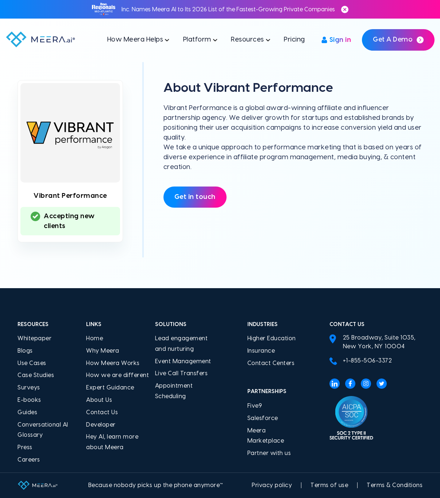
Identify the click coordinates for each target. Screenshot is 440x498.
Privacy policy (272, 485)
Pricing (294, 39)
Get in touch (195, 197)
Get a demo (398, 39)
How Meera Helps (135, 39)
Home (94, 338)
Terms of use (329, 485)
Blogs (25, 351)
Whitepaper (34, 338)
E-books (29, 400)
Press (25, 447)
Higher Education (271, 338)
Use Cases (32, 363)
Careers (29, 460)
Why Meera (102, 351)
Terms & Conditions (394, 485)
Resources (247, 39)
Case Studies (36, 375)
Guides (27, 412)
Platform (197, 39)
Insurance (261, 351)
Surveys (29, 388)
